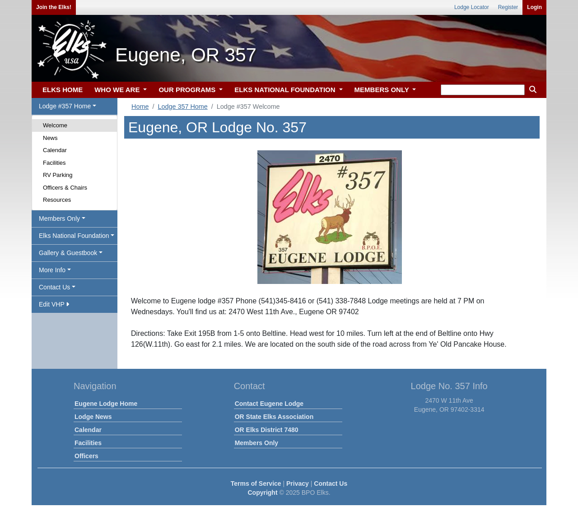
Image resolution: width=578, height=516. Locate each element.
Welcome (55, 125)
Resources (57, 199)
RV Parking (58, 175)
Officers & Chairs (65, 187)
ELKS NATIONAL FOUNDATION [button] (285, 89)
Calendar (55, 150)
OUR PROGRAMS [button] (187, 89)
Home (140, 106)
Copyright (262, 492)
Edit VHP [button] (54, 304)
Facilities (54, 162)
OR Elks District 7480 (266, 429)
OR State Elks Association (274, 416)
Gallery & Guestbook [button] (68, 252)
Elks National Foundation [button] (74, 235)
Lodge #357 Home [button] (65, 106)
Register (508, 7)
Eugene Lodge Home (106, 403)
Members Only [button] (59, 218)
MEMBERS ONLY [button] (382, 89)
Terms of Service (256, 483)
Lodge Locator (471, 7)
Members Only (256, 442)
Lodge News (93, 416)
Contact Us (330, 483)
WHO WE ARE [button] (117, 89)
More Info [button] (52, 270)
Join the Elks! (53, 7)
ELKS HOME (62, 89)
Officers (86, 456)
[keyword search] (483, 89)
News (50, 138)
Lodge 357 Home (182, 106)
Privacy (297, 483)
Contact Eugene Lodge (269, 403)
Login (534, 7)
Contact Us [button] (54, 287)
